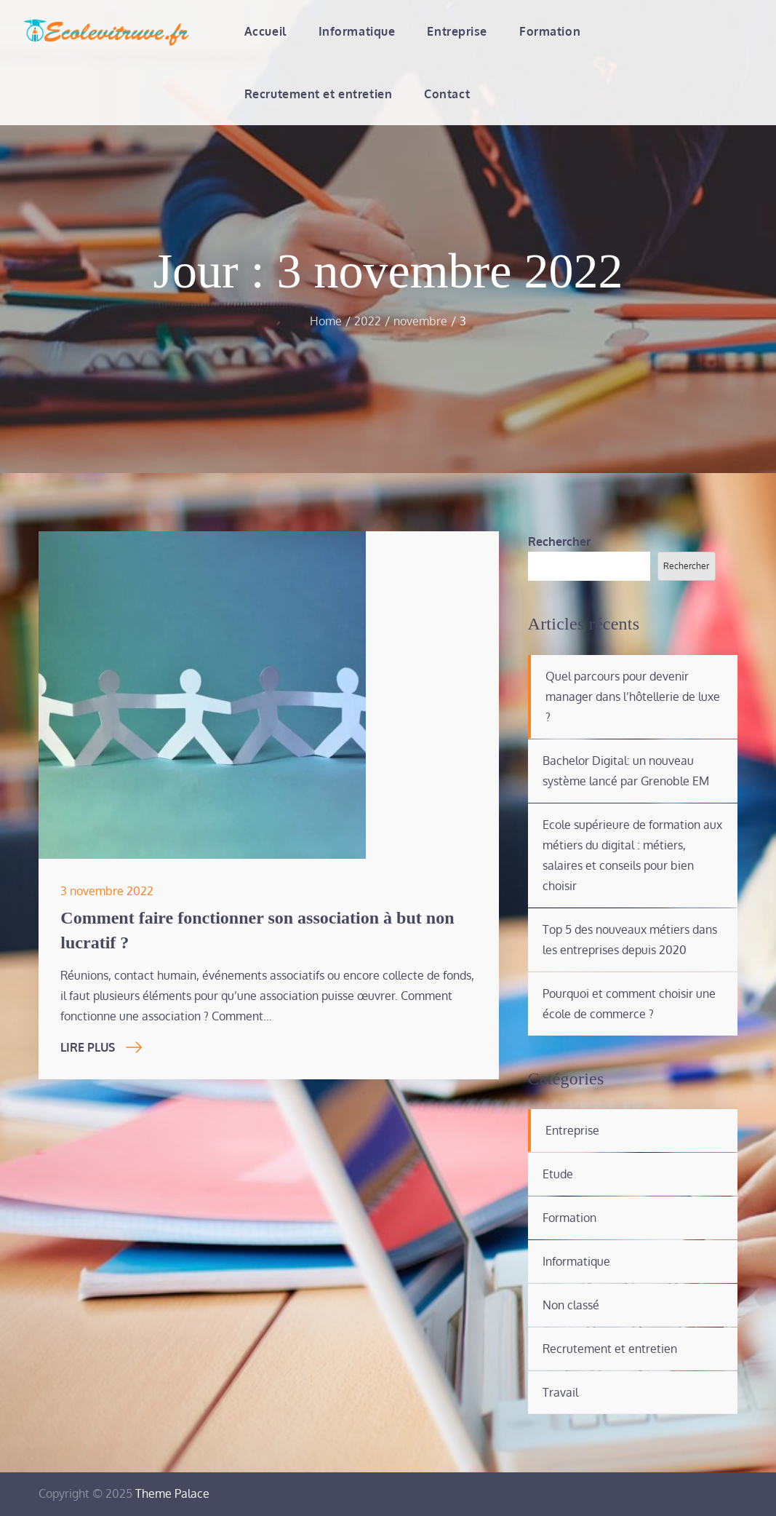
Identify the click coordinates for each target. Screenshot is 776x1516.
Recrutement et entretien (318, 94)
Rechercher (559, 541)
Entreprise (457, 31)
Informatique (357, 31)
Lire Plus (101, 1047)
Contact (447, 94)
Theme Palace (172, 1493)
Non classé (571, 1305)
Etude (558, 1174)
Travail (560, 1392)
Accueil (265, 31)
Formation (549, 31)
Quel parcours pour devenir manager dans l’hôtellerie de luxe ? (632, 696)
